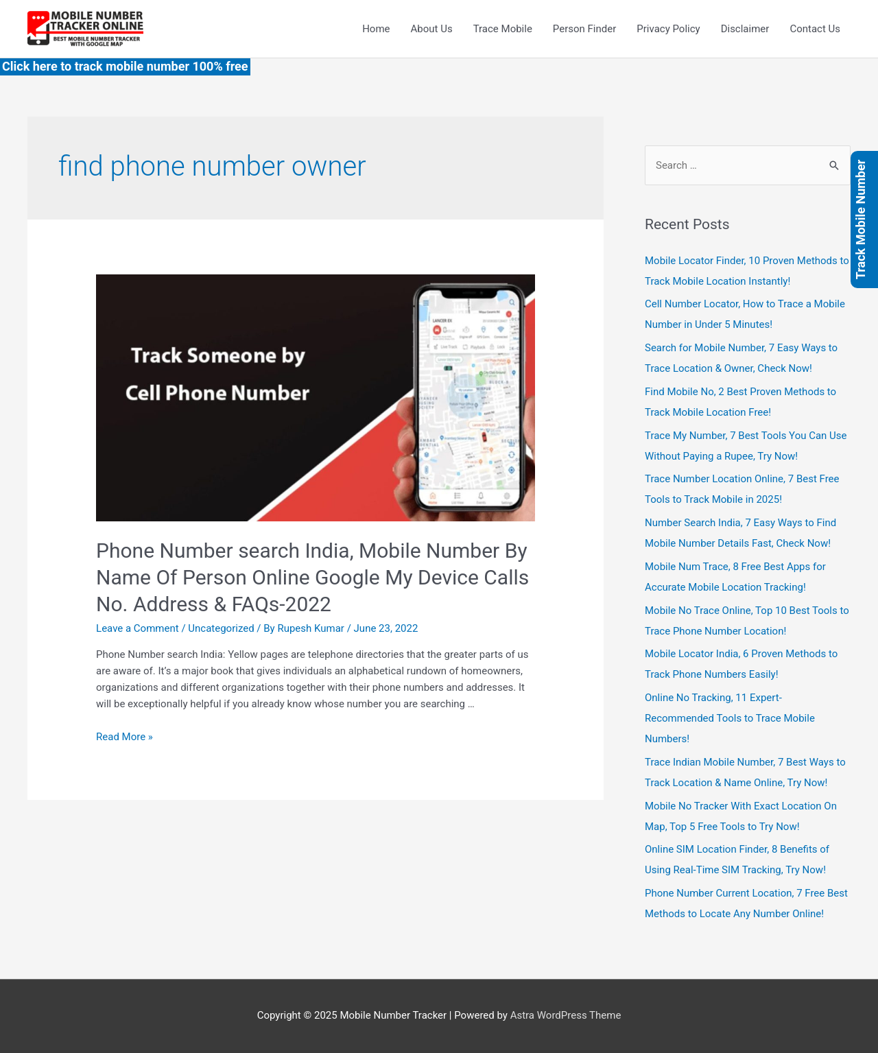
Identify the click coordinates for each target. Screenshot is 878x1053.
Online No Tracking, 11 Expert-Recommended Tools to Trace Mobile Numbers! (730, 718)
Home (376, 29)
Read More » (124, 737)
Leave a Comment (137, 628)
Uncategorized (221, 628)
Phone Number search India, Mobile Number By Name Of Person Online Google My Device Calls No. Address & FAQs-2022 (312, 577)
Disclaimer (745, 29)
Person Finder (584, 29)
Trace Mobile (502, 29)
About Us (432, 29)
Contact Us (815, 29)
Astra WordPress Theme (565, 1015)
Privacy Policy (668, 29)
